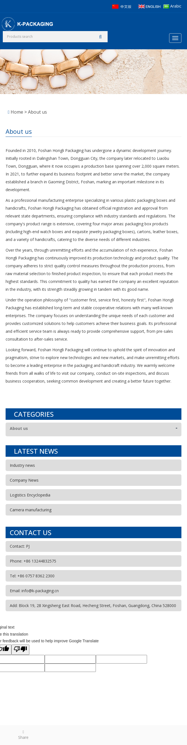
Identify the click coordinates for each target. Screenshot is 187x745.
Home (17, 112)
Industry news (22, 465)
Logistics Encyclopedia (30, 495)
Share (23, 734)
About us (37, 112)
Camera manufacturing (30, 509)
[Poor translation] (20, 650)
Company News (24, 480)
